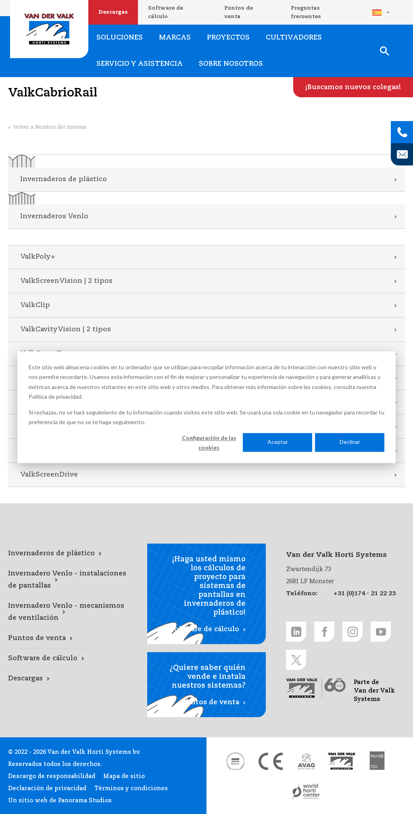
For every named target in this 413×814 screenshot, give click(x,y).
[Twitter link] (296, 660)
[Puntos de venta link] (67, 638)
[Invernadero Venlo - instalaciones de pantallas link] (67, 580)
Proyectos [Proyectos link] (228, 37)
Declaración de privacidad (47, 788)
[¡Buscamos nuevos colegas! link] (353, 87)
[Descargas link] (67, 679)
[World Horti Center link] (306, 791)
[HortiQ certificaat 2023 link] (377, 761)
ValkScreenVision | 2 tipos (66, 281)
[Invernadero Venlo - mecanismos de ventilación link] (67, 612)
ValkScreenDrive (49, 474)
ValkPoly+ (37, 256)
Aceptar (277, 442)
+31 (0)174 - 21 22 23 (365, 593)
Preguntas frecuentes (306, 12)
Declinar (350, 442)
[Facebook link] (324, 631)
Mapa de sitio (124, 776)
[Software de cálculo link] (67, 659)
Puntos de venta (238, 12)
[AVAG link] (306, 761)
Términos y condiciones (131, 788)
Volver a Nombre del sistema (49, 127)
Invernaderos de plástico (63, 179)
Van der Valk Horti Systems (49, 29)
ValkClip (35, 305)
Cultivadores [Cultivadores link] (294, 37)
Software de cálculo (165, 12)
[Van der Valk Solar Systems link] (341, 761)
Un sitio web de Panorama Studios (60, 801)
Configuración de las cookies (209, 442)
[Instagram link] (352, 631)
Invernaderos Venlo (54, 216)
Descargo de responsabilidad (51, 776)
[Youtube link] (381, 631)
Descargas (113, 12)
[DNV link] (235, 761)
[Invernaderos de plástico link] (67, 554)
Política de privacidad (55, 396)
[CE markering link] (270, 761)
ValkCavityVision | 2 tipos (65, 329)
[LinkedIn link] (296, 631)
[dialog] (206, 407)
